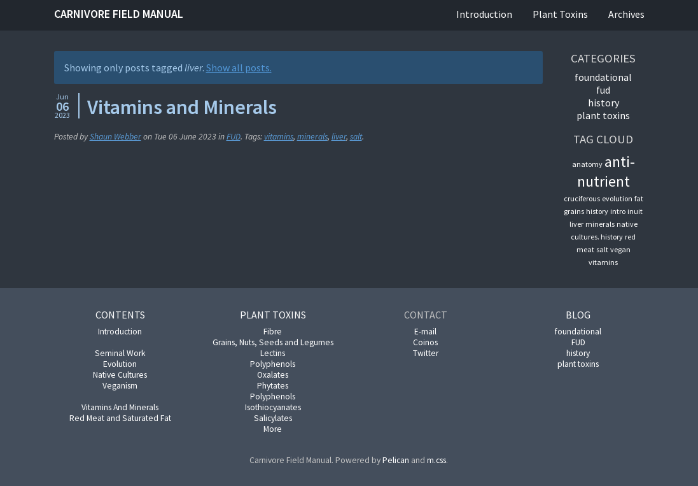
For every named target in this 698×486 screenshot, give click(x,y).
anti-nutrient (606, 171)
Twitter (425, 353)
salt (356, 136)
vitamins (278, 136)
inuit (635, 211)
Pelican (395, 460)
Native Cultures (120, 374)
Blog (578, 314)
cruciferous (582, 198)
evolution (617, 198)
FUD (234, 136)
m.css (436, 460)
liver (339, 136)
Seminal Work (120, 353)
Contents (120, 314)
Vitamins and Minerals (182, 107)
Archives (626, 14)
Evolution (120, 364)
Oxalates (272, 374)
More (272, 429)
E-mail (425, 331)
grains (574, 211)
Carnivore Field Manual (118, 13)
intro (617, 211)
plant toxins (603, 115)
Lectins (272, 353)
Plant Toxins (560, 14)
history (603, 102)
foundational (603, 77)
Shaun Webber (115, 136)
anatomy (587, 164)
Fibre (272, 331)
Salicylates (273, 418)
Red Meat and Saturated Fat (120, 418)
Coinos (425, 342)
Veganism (119, 385)
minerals (312, 136)
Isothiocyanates (273, 407)
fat (638, 198)
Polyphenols (272, 364)
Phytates (272, 385)
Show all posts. (239, 67)
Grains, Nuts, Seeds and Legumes (273, 342)
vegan (620, 249)
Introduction (484, 14)
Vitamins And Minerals (119, 407)
